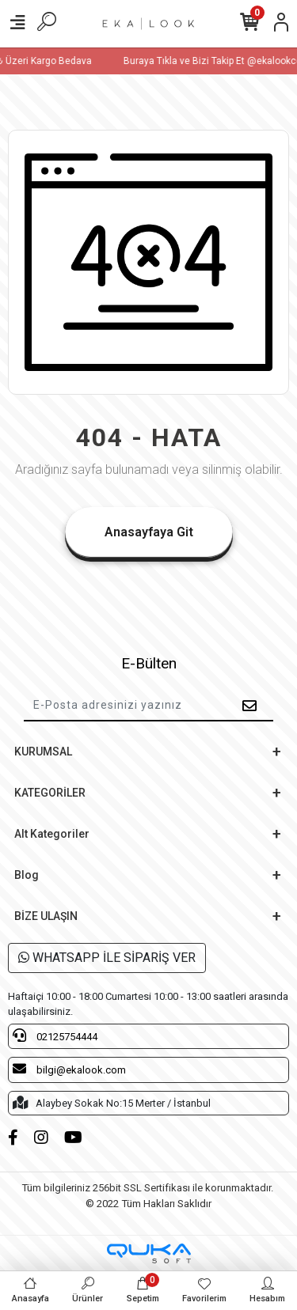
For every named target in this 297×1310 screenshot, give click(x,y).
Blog (26, 875)
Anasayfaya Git (149, 532)
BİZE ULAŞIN (46, 916)
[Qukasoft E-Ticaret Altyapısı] (149, 1253)
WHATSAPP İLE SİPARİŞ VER (107, 957)
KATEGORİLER (50, 792)
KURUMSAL (43, 751)
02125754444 (55, 1035)
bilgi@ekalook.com (69, 1069)
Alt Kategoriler (51, 833)
